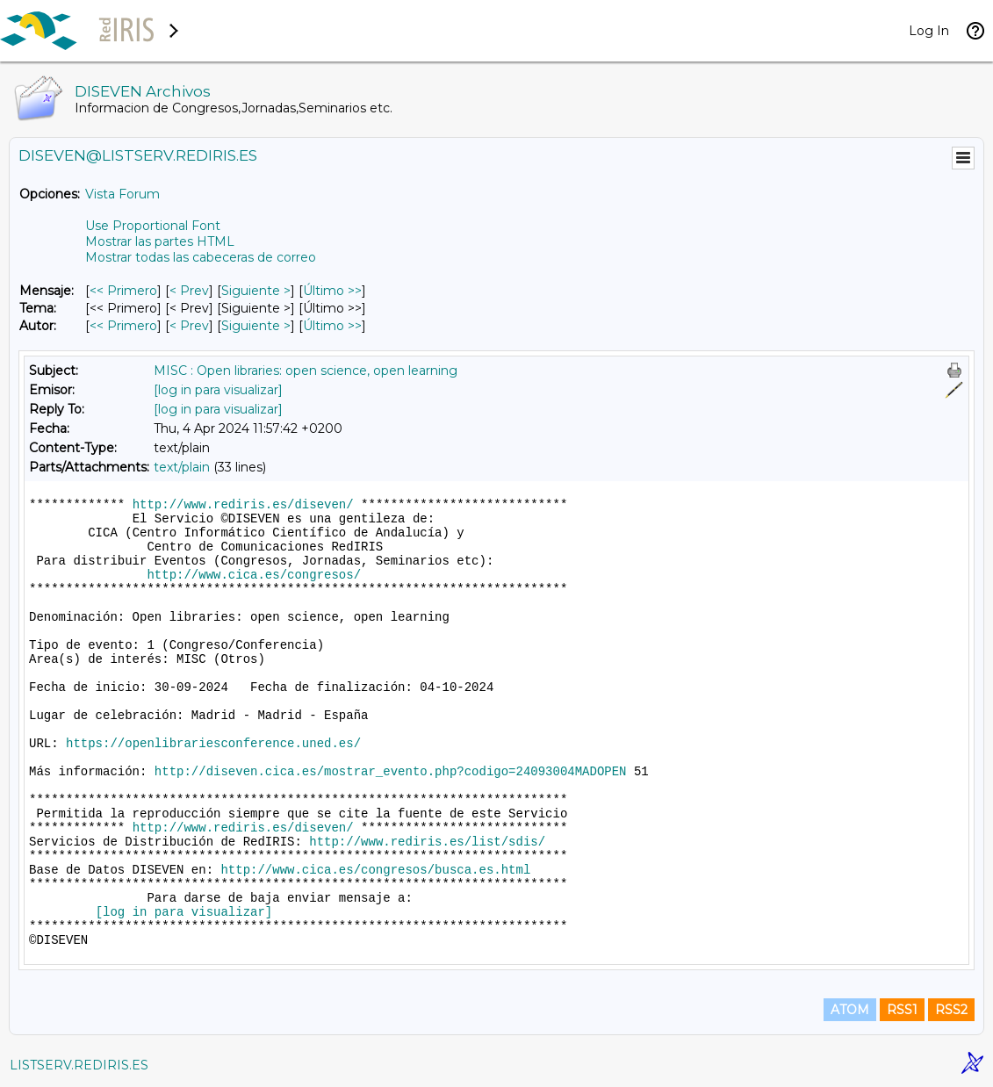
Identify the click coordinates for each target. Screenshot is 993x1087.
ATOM (850, 1010)
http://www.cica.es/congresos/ (254, 575)
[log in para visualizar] (218, 390)
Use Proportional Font (152, 226)
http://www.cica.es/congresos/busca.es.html (375, 870)
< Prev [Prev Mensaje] (189, 291)
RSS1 (902, 1010)
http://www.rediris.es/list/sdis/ (427, 842)
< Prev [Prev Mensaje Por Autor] (189, 326)
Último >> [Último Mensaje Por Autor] (332, 326)
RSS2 (951, 1010)
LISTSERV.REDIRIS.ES (79, 1065)
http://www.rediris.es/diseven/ (243, 505)
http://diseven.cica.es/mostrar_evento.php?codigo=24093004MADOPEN (391, 772)
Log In (929, 31)
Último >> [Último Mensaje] (332, 291)
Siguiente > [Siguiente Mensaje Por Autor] (256, 326)
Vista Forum (122, 194)
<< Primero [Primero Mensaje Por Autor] (123, 326)
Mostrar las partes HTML (159, 241)
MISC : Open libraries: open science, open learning (305, 370)
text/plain (182, 467)
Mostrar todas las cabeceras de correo (200, 257)
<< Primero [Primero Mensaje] (123, 291)
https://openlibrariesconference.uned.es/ (213, 744)
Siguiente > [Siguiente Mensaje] (256, 291)
